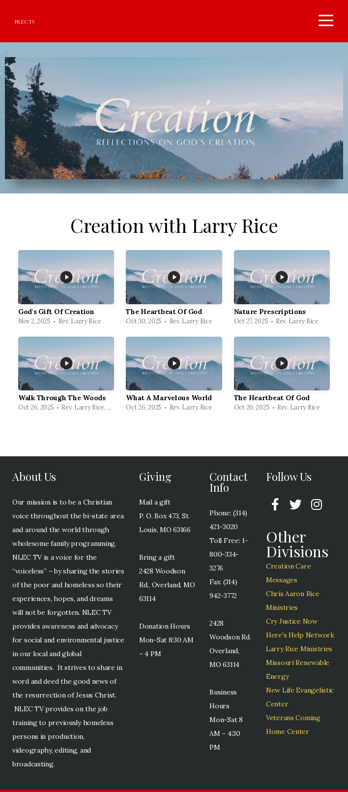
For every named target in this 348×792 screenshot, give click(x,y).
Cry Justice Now (292, 623)
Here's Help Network (300, 637)
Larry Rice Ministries (299, 650)
